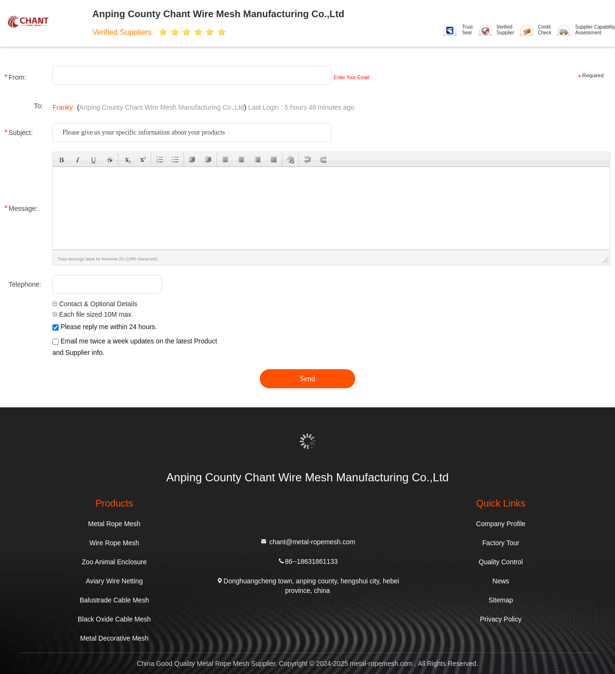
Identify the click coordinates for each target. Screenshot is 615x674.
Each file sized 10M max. (92, 314)
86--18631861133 (307, 561)
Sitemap (501, 600)
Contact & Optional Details (94, 304)
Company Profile (501, 524)
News (500, 581)
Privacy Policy (501, 619)
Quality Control (501, 562)
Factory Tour (501, 543)
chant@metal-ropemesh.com (307, 541)
